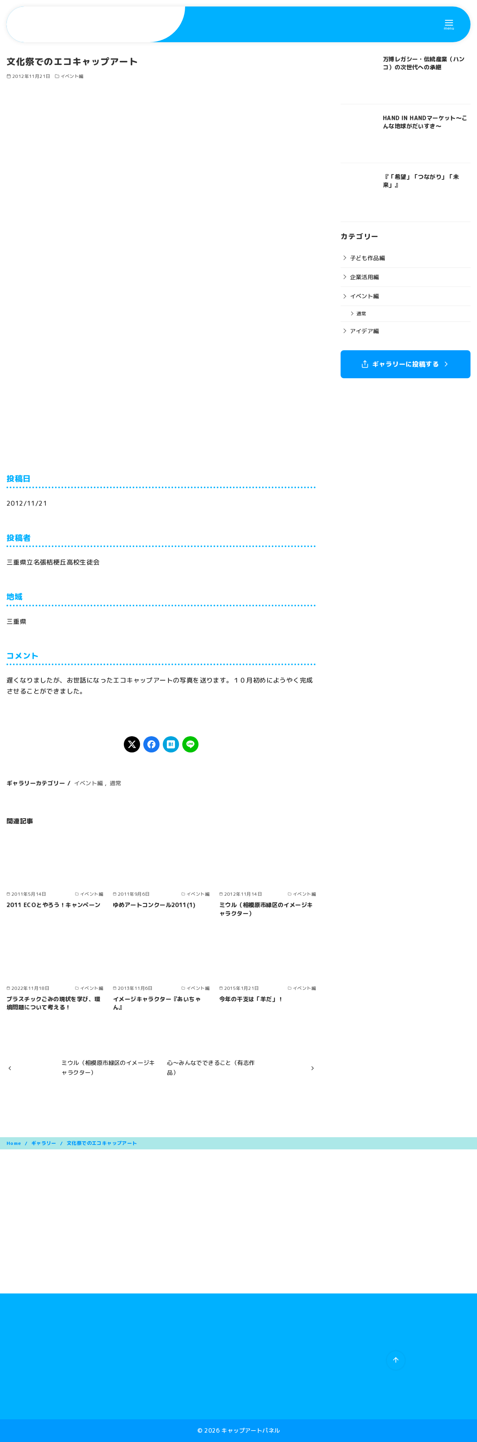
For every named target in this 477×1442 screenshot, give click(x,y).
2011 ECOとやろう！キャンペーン (53, 905)
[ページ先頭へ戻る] (396, 1360)
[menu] (449, 23)
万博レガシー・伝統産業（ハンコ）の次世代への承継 (424, 63)
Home (14, 1143)
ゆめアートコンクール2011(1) (154, 905)
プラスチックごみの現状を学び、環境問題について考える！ (53, 1003)
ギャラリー (44, 1143)
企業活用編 (364, 277)
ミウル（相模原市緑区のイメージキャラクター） (266, 909)
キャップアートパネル (250, 1431)
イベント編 (72, 76)
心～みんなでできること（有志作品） (211, 1068)
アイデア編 (364, 331)
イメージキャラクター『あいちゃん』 (157, 1003)
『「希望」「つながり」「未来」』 (421, 181)
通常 (115, 783)
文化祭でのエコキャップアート (102, 1143)
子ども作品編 (367, 258)
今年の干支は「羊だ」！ (251, 999)
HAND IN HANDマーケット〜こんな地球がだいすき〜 (425, 122)
